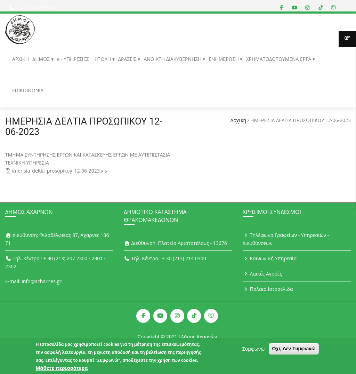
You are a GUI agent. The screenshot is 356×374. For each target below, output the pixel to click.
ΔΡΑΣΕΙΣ (128, 59)
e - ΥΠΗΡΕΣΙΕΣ (73, 59)
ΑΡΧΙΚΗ (20, 59)
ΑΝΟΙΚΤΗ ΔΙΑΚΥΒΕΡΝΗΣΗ (173, 59)
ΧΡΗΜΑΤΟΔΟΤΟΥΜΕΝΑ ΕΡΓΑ (279, 59)
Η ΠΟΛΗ (102, 59)
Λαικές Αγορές (262, 273)
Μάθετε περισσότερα (61, 369)
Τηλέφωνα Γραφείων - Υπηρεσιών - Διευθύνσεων (286, 239)
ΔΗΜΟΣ (41, 59)
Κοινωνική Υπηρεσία (270, 258)
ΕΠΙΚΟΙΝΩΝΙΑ (27, 90)
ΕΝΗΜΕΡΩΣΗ (224, 59)
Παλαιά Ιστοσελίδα (268, 289)
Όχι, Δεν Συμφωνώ (294, 350)
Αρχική (238, 120)
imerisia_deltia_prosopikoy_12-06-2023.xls (59, 170)
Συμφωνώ (253, 350)
